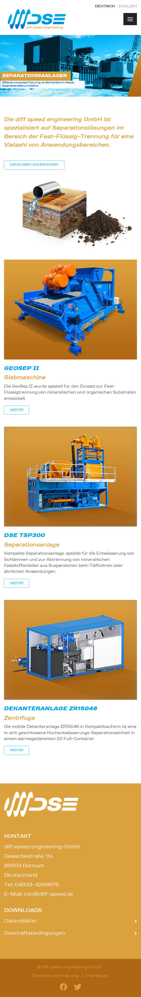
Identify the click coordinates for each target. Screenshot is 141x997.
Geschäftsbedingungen (34, 933)
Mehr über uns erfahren (34, 164)
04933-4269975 (37, 884)
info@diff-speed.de (48, 894)
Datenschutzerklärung (55, 976)
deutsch (105, 6)
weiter (16, 409)
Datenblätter (20, 921)
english (128, 6)
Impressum (97, 976)
